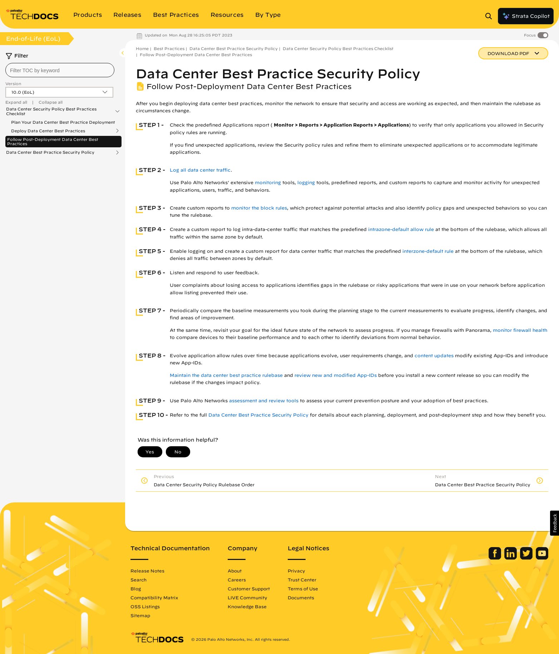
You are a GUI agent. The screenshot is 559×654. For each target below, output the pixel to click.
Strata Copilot (526, 16)
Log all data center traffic (200, 170)
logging (306, 182)
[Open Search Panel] (490, 16)
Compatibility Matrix (154, 597)
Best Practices (169, 48)
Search (138, 579)
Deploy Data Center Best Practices (48, 131)
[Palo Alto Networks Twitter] (527, 558)
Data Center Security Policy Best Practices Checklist (51, 111)
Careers (237, 579)
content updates (434, 355)
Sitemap (140, 615)
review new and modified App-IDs (336, 375)
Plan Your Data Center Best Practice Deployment (63, 122)
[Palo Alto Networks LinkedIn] (511, 558)
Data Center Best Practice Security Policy (50, 152)
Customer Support (249, 588)
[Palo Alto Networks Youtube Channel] (542, 558)
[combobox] (59, 70)
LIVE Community (247, 597)
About (235, 570)
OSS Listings (145, 606)
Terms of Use (303, 588)
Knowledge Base (247, 606)
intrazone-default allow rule (401, 229)
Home (142, 48)
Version (13, 83)
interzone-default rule (428, 251)
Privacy (296, 570)
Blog (135, 588)
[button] (554, 523)
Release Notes (147, 570)
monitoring (268, 182)
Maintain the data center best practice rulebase (226, 375)
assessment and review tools (263, 400)
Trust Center (302, 579)
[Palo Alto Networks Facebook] (496, 558)
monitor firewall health (520, 330)
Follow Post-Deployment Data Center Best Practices (52, 141)
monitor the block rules (259, 208)
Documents (301, 597)
